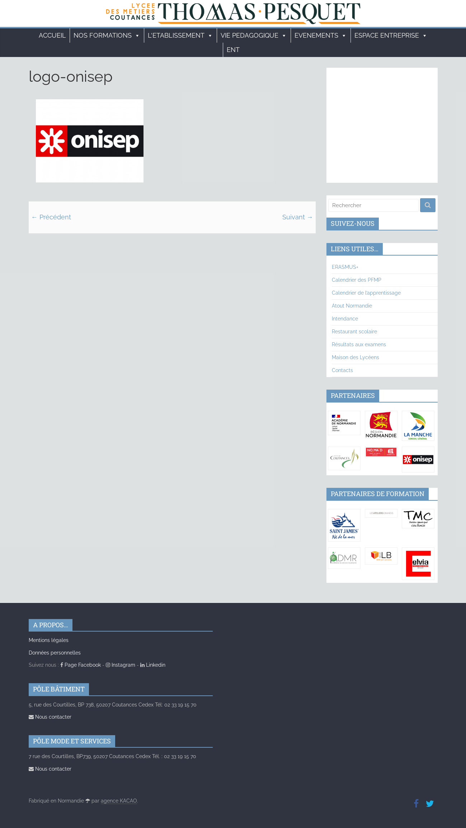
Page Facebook (80, 665)
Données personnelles (55, 653)
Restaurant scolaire (354, 331)
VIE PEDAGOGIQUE (254, 35)
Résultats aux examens (359, 344)
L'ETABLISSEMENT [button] (180, 35)
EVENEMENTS (321, 35)
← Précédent (51, 217)
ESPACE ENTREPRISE (391, 35)
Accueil (52, 35)
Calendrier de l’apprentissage (366, 293)
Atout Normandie (352, 306)
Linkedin (152, 665)
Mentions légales (49, 640)
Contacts (342, 370)
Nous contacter (50, 717)
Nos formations (107, 35)
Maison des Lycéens (355, 357)
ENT (233, 49)
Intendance (345, 319)
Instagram (120, 665)
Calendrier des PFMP (356, 280)
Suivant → (297, 217)
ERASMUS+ (345, 267)
